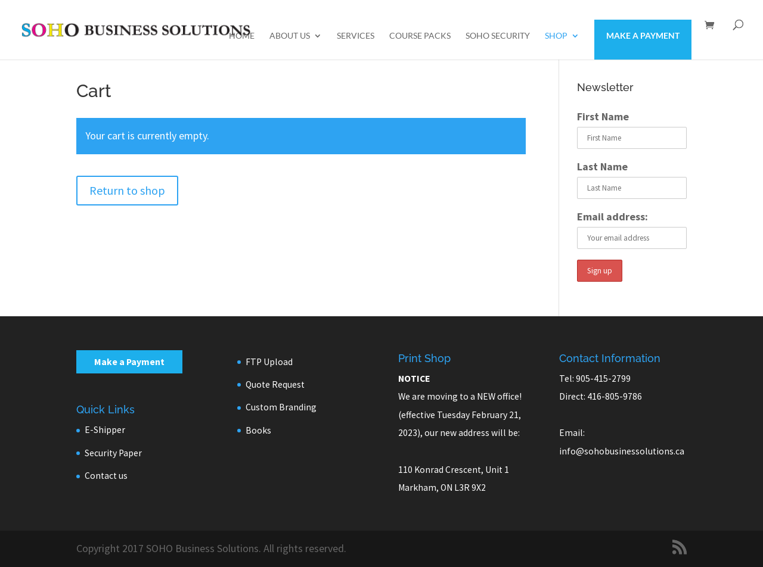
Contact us (106, 475)
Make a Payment (643, 35)
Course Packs (420, 36)
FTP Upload (269, 361)
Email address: (612, 216)
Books (258, 430)
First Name (603, 116)
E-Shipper (105, 429)
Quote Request (275, 384)
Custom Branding (281, 407)
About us (289, 36)
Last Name (602, 166)
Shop (556, 36)
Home (242, 36)
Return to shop (127, 190)
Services (355, 36)
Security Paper (113, 453)
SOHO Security (498, 36)
